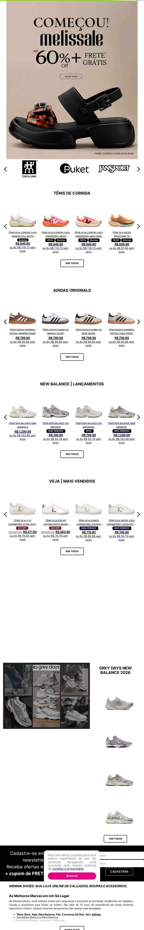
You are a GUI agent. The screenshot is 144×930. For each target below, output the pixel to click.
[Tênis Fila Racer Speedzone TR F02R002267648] (121, 226)
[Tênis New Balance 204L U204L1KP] (119, 735)
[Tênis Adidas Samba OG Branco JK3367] (55, 322)
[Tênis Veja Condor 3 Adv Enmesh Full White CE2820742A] (22, 226)
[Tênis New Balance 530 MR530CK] (55, 417)
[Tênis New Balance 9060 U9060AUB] (119, 795)
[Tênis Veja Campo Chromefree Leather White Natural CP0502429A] (88, 514)
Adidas (96, 883)
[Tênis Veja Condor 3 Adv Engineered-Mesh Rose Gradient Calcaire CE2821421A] (88, 226)
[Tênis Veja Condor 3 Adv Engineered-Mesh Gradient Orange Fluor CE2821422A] (55, 226)
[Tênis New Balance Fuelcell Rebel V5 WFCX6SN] (119, 697)
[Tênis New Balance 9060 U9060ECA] (22, 417)
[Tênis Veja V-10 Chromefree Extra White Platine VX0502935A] (22, 514)
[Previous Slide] (5, 169)
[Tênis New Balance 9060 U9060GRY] (121, 417)
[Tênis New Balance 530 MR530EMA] (88, 417)
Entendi (72, 875)
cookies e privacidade (68, 869)
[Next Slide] (138, 169)
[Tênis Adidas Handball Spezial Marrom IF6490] (22, 322)
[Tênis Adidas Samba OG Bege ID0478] (88, 322)
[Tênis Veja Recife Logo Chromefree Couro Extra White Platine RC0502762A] (121, 514)
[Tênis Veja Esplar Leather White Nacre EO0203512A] (55, 514)
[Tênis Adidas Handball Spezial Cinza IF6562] (121, 322)
